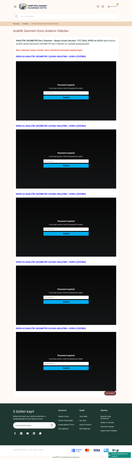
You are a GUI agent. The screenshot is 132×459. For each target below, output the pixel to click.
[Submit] (52, 425)
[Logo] (33, 6)
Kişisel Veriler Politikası (109, 431)
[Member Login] (100, 6)
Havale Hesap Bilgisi (65, 421)
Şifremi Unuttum (85, 425)
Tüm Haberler (110, 393)
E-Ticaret (61, 457)
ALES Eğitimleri (84, 429)
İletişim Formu (63, 417)
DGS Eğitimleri (63, 429)
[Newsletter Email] (34, 425)
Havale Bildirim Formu (66, 425)
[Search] (66, 16)
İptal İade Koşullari (107, 427)
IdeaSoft (55, 457)
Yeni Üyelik (83, 417)
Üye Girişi (82, 421)
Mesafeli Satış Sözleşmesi (106, 418)
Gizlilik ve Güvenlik (107, 423)
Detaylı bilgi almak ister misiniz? (118, 455)
